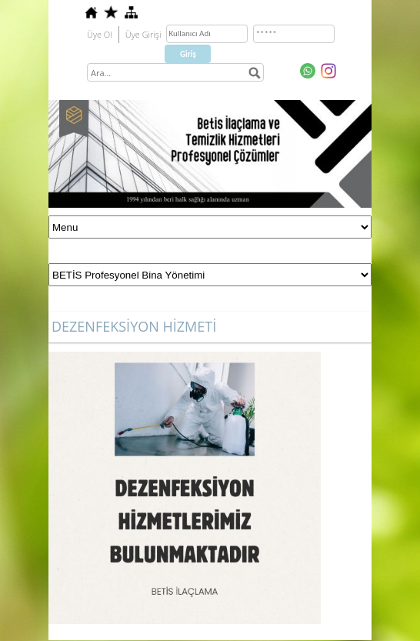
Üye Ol (99, 34)
